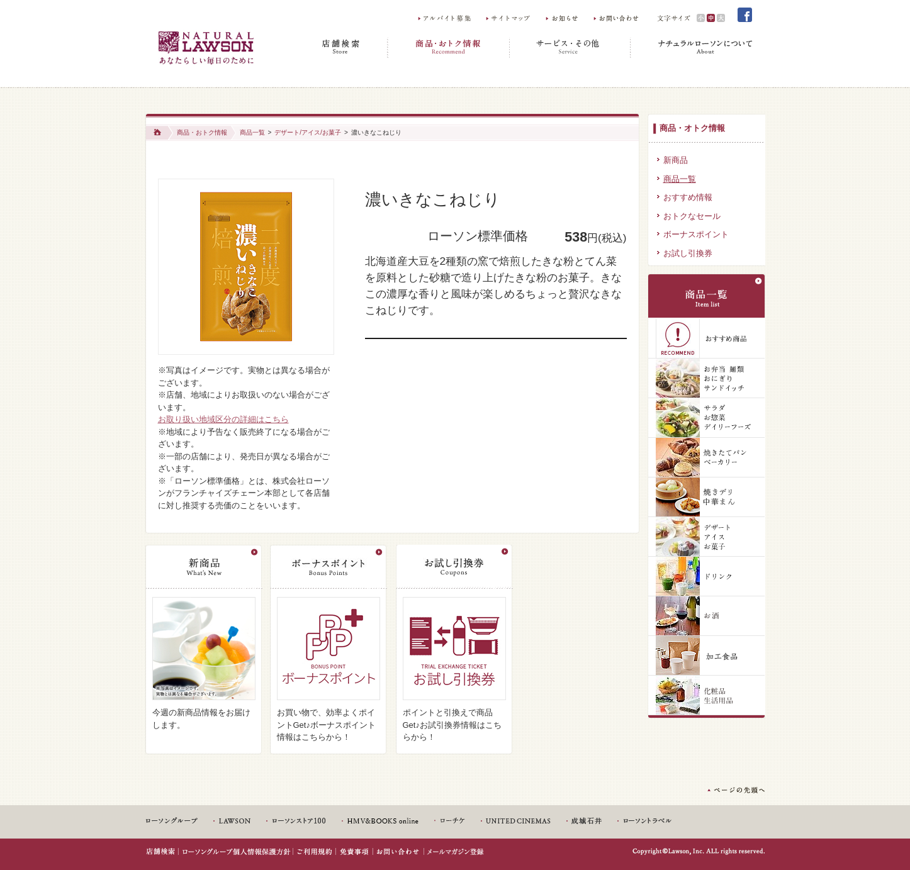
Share (385, 167)
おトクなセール (692, 216)
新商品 (675, 160)
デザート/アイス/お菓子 (307, 132)
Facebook (745, 15)
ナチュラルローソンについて (692, 47)
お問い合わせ (617, 18)
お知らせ (563, 18)
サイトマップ (509, 18)
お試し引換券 (687, 253)
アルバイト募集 (445, 18)
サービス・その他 (570, 47)
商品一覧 (252, 132)
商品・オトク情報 (692, 128)
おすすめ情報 (687, 197)
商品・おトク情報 (449, 47)
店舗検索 (342, 47)
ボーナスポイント (696, 234)
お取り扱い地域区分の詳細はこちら (223, 419)
